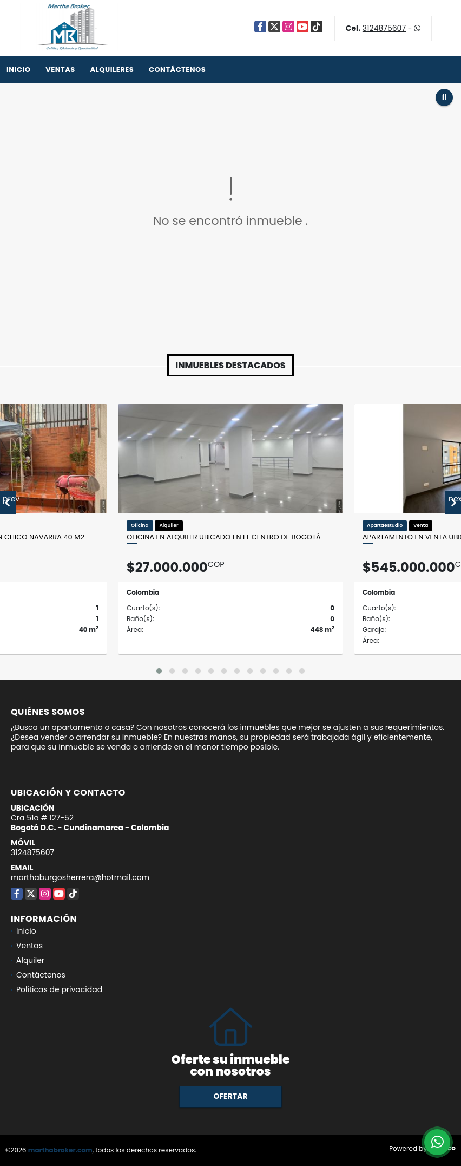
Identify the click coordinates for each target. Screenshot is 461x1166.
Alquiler (30, 960)
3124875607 (384, 28)
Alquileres (112, 69)
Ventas (60, 69)
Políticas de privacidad (59, 989)
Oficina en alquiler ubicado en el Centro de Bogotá (224, 537)
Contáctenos (177, 69)
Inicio (18, 69)
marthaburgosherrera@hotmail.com (80, 877)
